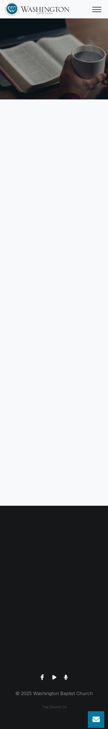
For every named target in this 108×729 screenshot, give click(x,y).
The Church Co (54, 707)
